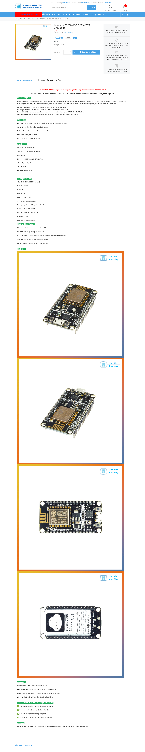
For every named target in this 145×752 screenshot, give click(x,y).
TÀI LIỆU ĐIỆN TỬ (97, 14)
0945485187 (66, 3)
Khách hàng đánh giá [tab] (44, 80)
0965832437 (85, 3)
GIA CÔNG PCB (58, 14)
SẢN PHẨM (46, 14)
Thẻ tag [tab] (59, 80)
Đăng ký (114, 10)
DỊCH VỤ (85, 14)
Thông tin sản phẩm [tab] (24, 80)
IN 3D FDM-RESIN (73, 14)
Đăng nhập (107, 10)
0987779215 (108, 3)
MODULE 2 (28, 19)
